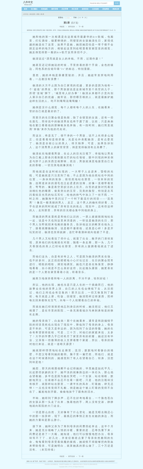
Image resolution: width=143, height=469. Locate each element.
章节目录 (71, 27)
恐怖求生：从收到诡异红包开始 (82, 461)
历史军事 (65, 9)
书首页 (61, 27)
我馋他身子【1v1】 (108, 30)
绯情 (38, 14)
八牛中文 (25, 14)
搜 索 (116, 3)
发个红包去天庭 (97, 30)
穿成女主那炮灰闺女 (63, 30)
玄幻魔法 (34, 9)
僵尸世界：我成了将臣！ (40, 461)
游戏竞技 (85, 9)
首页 (25, 9)
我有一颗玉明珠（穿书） (50, 30)
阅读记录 (116, 9)
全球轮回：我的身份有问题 (55, 461)
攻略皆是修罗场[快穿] (86, 30)
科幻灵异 (75, 9)
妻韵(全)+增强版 (74, 30)
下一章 (81, 27)
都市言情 (54, 9)
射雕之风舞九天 (68, 461)
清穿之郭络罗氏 (37, 30)
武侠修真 (44, 9)
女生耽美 (95, 9)
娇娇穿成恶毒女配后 (98, 461)
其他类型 (105, 9)
